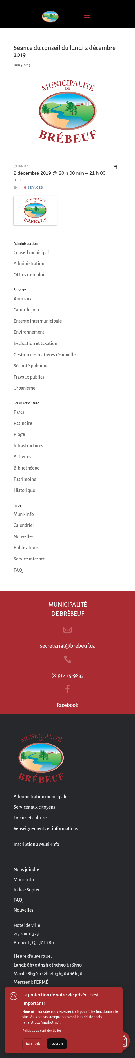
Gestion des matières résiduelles (46, 354)
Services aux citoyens (34, 807)
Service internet (29, 559)
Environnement (29, 332)
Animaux (23, 299)
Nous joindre (26, 869)
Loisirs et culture (30, 818)
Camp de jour (26, 310)
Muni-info (24, 514)
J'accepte (56, 1044)
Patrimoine (25, 479)
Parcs (19, 412)
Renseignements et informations (46, 828)
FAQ (18, 570)
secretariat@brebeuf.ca (67, 646)
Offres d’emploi (29, 275)
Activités (22, 456)
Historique (24, 490)
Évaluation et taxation (35, 343)
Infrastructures (28, 445)
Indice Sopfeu (27, 890)
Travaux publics (29, 377)
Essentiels (33, 1044)
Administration (29, 263)
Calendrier (24, 525)
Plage (19, 434)
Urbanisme (24, 388)
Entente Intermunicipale (38, 321)
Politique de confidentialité (41, 1031)
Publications (26, 547)
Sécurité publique (31, 365)
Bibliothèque (26, 468)
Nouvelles (24, 536)
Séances (33, 187)
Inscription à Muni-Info (36, 844)
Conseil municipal (31, 252)
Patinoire (23, 423)
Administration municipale (40, 796)
